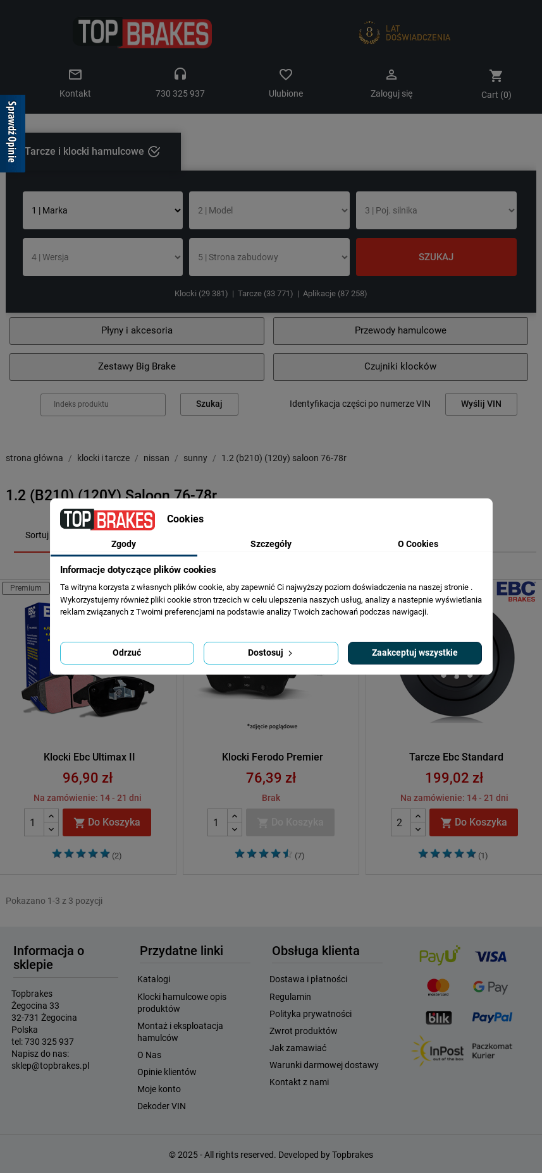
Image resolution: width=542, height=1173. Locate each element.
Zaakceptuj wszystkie (415, 652)
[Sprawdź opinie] (12, 136)
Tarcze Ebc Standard (456, 757)
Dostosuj (271, 652)
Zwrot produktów (303, 1031)
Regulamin (290, 997)
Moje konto (159, 1089)
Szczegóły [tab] (271, 544)
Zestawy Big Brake (137, 366)
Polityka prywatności (310, 1014)
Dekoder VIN (161, 1106)
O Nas (149, 1055)
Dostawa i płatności (308, 979)
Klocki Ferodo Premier (272, 757)
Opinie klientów (167, 1072)
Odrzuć (127, 652)
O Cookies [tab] (418, 544)
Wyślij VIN (481, 404)
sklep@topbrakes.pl (50, 1066)
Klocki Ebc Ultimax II (89, 757)
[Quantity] (34, 822)
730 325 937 (49, 1042)
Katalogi (153, 979)
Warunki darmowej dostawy (324, 1065)
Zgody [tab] (123, 544)
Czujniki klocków (400, 366)
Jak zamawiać (297, 1048)
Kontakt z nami (299, 1082)
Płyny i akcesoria (137, 330)
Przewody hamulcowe (401, 330)
